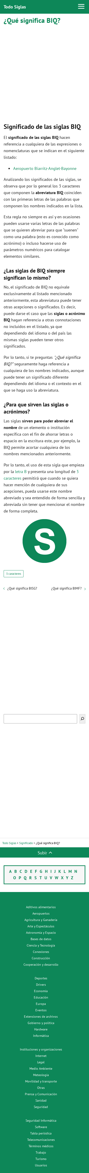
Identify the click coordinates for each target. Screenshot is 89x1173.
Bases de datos (41, 939)
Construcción (41, 958)
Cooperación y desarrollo (41, 964)
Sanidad (41, 1100)
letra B (21, 471)
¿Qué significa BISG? (22, 588)
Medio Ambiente (40, 1068)
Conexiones (41, 952)
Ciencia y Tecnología (41, 945)
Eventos (41, 1010)
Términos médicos (41, 1146)
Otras (41, 1088)
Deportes (41, 978)
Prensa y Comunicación (41, 1094)
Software (41, 1127)
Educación (41, 997)
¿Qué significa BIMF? (66, 588)
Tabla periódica (41, 1133)
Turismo (41, 1159)
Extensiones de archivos (41, 1016)
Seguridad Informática (41, 1120)
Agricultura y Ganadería (40, 920)
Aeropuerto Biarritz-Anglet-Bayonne (44, 168)
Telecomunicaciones (41, 1140)
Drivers (41, 985)
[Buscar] (82, 718)
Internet (41, 1056)
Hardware (40, 1029)
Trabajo (41, 1152)
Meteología (41, 1075)
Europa (41, 1004)
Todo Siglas (15, 7)
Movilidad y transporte (41, 1081)
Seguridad (41, 1107)
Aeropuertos (41, 913)
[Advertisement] (44, 72)
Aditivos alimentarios (41, 907)
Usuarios (41, 1165)
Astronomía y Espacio (41, 933)
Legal (40, 1062)
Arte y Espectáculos (40, 926)
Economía (41, 991)
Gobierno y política (41, 1023)
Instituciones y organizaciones (41, 1049)
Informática (41, 1036)
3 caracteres (13, 574)
